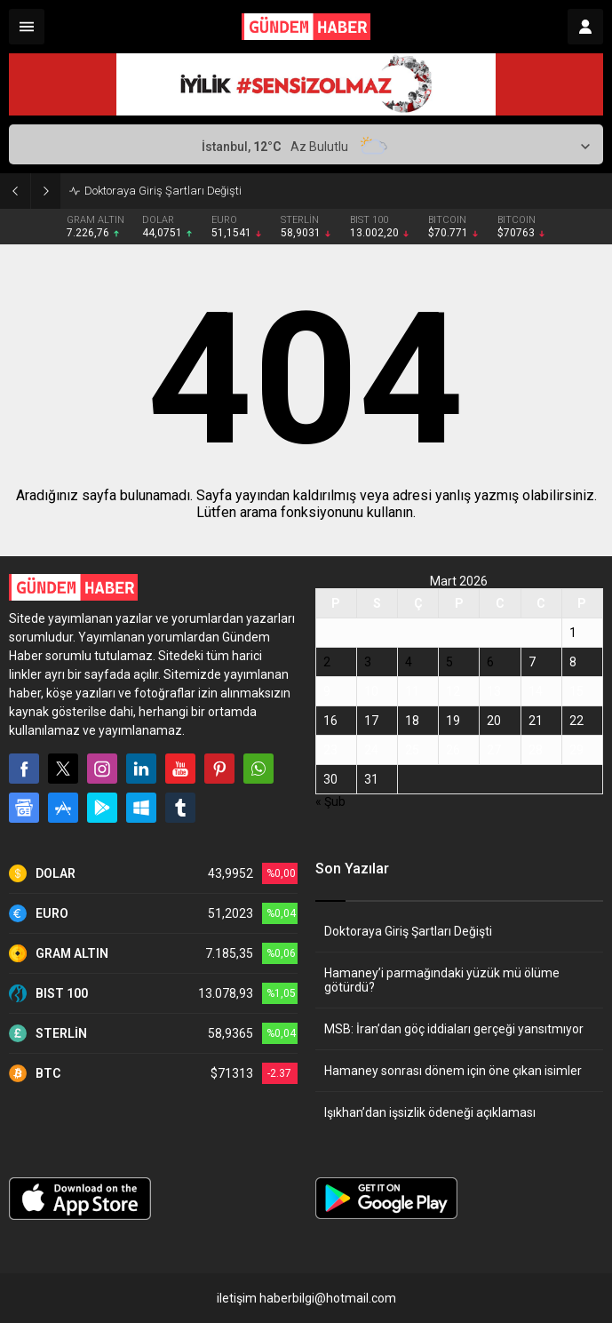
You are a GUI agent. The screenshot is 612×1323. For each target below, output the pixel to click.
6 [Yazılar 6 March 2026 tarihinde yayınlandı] (490, 662)
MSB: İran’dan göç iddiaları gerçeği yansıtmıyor (454, 1029)
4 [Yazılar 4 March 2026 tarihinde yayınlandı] (408, 662)
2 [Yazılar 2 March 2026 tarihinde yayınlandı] (326, 662)
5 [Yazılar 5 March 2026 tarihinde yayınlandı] (449, 662)
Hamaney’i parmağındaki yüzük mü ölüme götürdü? (442, 980)
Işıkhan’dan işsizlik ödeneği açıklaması (430, 1112)
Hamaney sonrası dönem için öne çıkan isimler (453, 1071)
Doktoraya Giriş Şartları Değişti (163, 190)
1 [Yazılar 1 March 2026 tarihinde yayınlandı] (572, 633)
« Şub (330, 801)
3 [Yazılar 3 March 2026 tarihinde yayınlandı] (367, 662)
